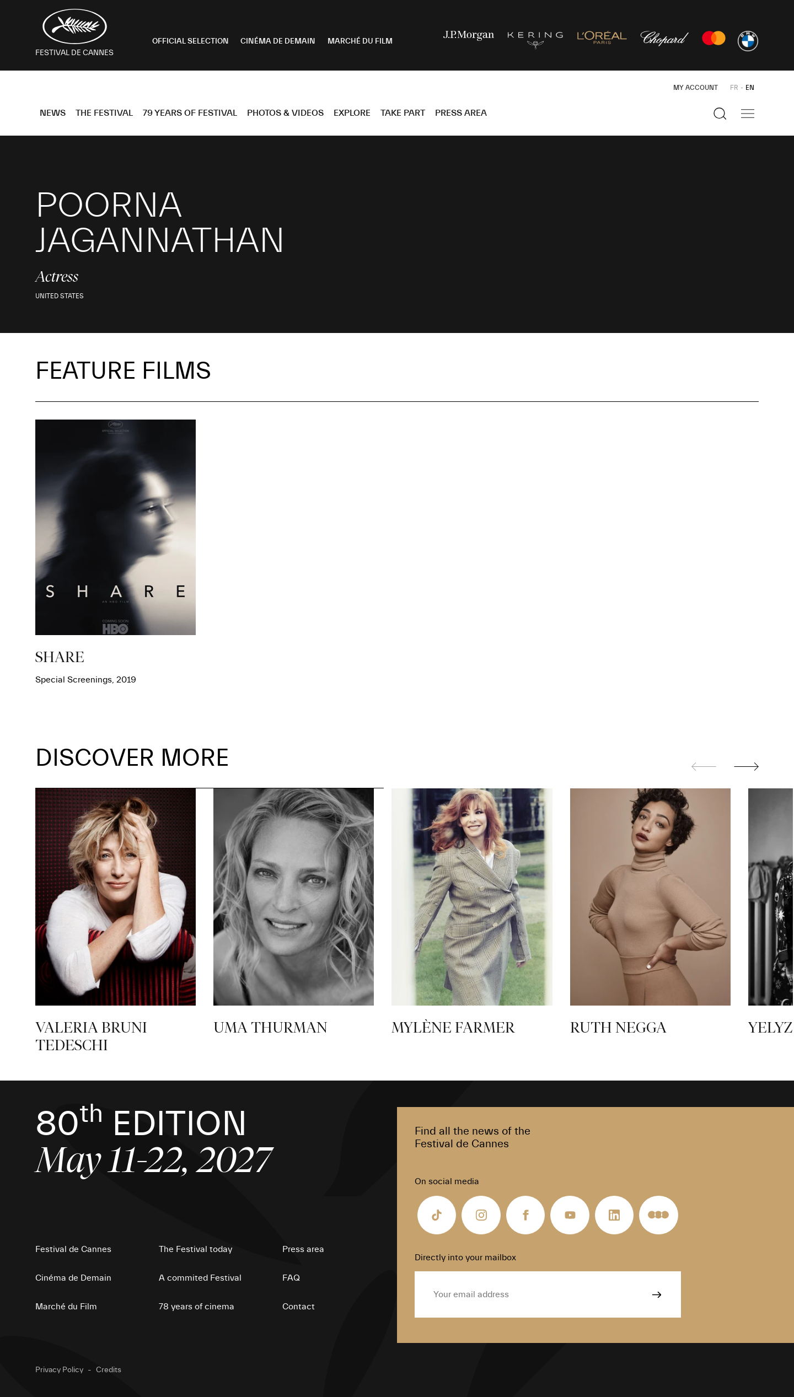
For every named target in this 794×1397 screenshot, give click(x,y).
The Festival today (195, 1249)
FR (734, 88)
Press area (461, 113)
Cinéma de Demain (73, 1278)
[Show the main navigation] (747, 113)
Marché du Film (66, 1307)
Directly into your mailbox (465, 1257)
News (53, 113)
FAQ (291, 1278)
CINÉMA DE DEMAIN (277, 41)
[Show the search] (720, 113)
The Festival (104, 113)
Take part (402, 113)
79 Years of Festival (190, 113)
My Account (695, 88)
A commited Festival (200, 1278)
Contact (298, 1307)
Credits (108, 1370)
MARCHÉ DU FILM (360, 41)
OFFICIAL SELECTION (190, 41)
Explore (352, 113)
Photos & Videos (285, 113)
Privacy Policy (59, 1370)
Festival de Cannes (73, 1249)
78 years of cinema (196, 1307)
